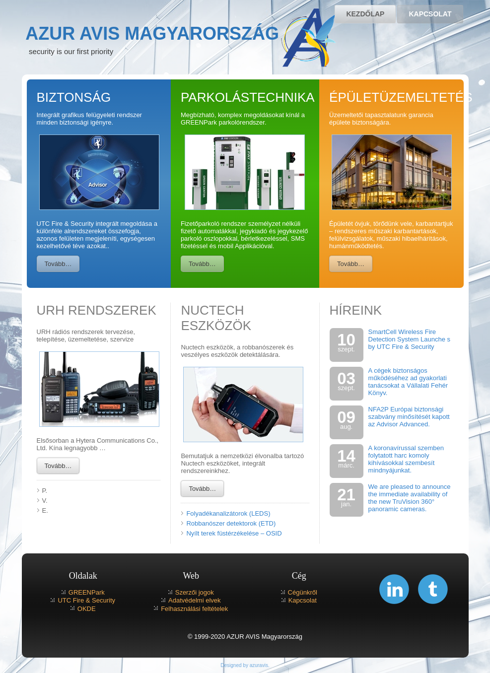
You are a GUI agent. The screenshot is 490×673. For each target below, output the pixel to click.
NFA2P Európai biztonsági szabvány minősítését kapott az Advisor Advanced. (409, 416)
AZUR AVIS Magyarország (152, 33)
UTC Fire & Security (86, 600)
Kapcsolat (430, 14)
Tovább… (58, 264)
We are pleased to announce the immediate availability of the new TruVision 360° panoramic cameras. (409, 498)
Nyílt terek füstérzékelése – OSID (233, 533)
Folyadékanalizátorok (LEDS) (228, 513)
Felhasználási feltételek (194, 608)
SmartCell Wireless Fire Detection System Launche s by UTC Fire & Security (409, 339)
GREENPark (87, 592)
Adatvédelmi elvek (194, 600)
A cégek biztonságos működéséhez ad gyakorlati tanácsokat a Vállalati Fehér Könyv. (408, 382)
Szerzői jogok (194, 592)
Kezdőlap (365, 14)
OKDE (86, 608)
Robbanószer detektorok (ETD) (231, 523)
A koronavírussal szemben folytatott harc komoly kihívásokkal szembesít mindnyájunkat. (406, 459)
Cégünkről (302, 592)
